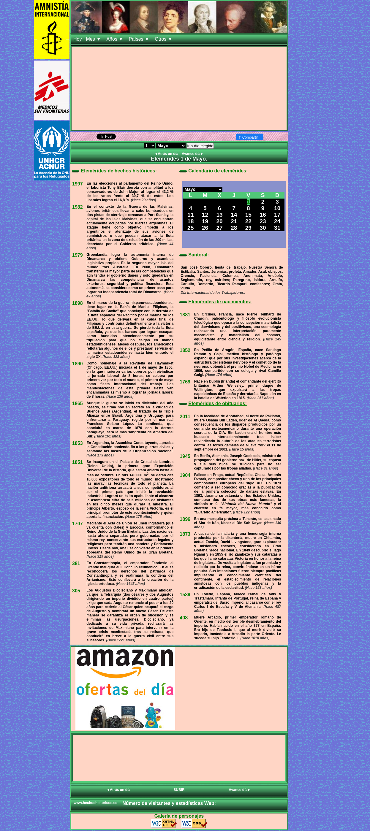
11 (190, 215)
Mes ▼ (94, 39)
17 (277, 215)
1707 (77, 523)
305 (76, 590)
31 (277, 228)
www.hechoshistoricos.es (95, 803)
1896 (185, 519)
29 (248, 228)
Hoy (77, 39)
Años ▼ (115, 39)
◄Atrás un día (166, 154)
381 (76, 563)
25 (190, 228)
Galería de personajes (179, 816)
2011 (185, 416)
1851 (77, 462)
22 (248, 221)
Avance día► (193, 154)
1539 (185, 594)
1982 (77, 207)
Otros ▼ (164, 39)
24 (277, 221)
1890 (77, 363)
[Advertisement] (179, 88)
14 (234, 215)
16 (263, 215)
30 (263, 228)
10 (277, 208)
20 (219, 221)
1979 (77, 255)
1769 (185, 381)
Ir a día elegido (200, 146)
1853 (77, 443)
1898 (77, 303)
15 (248, 215)
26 (205, 228)
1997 (77, 183)
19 (205, 221)
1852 (185, 350)
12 (205, 215)
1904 (185, 475)
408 (184, 617)
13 (219, 215)
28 (234, 228)
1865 (77, 403)
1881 (185, 314)
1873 (185, 534)
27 (219, 228)
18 (190, 221)
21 (234, 221)
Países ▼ (140, 39)
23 (263, 221)
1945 (185, 456)
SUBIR (178, 790)
